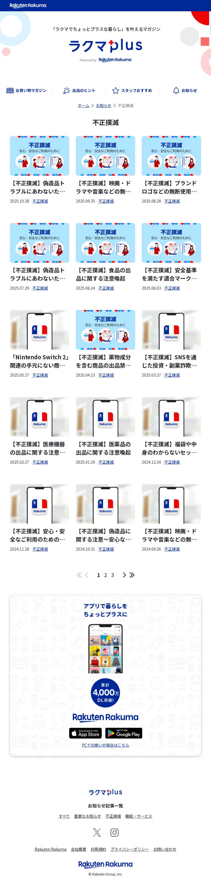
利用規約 (98, 849)
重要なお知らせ (87, 816)
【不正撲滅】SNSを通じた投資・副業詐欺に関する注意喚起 (169, 361)
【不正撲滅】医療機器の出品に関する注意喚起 (37, 448)
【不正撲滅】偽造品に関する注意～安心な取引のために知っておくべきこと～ (103, 535)
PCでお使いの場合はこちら (105, 745)
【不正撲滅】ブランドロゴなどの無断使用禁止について (169, 187)
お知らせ (103, 105)
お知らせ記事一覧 (105, 805)
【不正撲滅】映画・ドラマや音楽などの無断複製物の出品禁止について (103, 187)
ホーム (83, 105)
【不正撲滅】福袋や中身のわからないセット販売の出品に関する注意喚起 (169, 448)
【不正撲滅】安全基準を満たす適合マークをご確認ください (169, 274)
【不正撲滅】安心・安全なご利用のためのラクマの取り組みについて (37, 535)
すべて (64, 816)
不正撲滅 (40, 201)
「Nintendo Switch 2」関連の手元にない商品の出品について (39, 361)
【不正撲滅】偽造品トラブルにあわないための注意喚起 (37, 187)
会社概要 (78, 849)
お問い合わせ (164, 849)
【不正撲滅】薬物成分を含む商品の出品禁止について (103, 361)
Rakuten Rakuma (50, 849)
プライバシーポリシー (129, 849)
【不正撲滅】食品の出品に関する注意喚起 (103, 274)
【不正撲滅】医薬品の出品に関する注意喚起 (103, 448)
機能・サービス (138, 816)
